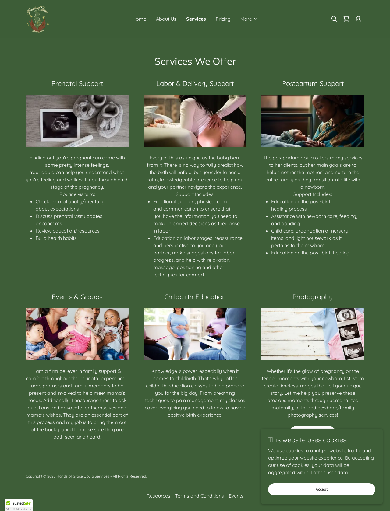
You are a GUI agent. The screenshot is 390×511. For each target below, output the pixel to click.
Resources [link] (158, 496)
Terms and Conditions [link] (199, 496)
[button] (249, 19)
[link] (38, 18)
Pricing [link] (223, 19)
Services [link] (196, 19)
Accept (322, 489)
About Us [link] (166, 19)
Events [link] (236, 496)
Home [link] (139, 19)
